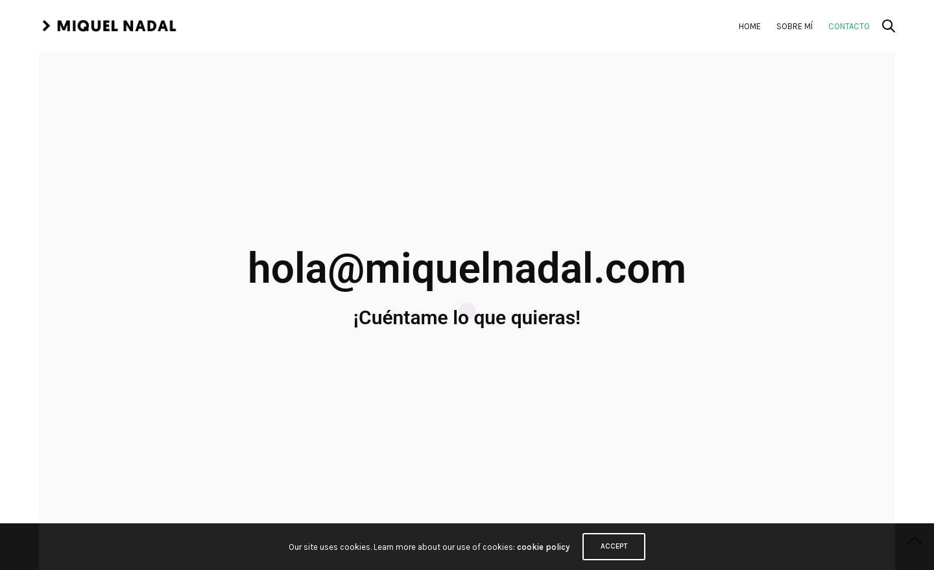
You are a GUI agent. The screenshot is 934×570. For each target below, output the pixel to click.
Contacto (849, 26)
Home (750, 26)
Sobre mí (794, 26)
